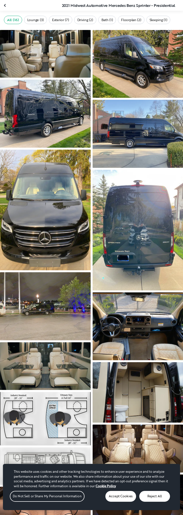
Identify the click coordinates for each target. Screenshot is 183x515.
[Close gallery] (5, 5)
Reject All (154, 496)
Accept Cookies (121, 496)
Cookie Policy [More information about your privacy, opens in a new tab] (106, 486)
